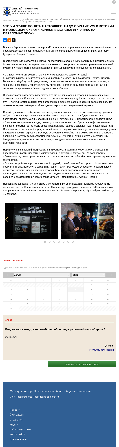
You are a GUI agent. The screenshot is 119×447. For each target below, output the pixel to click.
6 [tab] (68, 241)
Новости (17, 21)
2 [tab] (50, 241)
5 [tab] (64, 241)
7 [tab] (73, 241)
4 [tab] (59, 241)
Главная (7, 21)
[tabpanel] (31, 221)
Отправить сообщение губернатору (82, 364)
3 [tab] (54, 241)
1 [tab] (45, 241)
